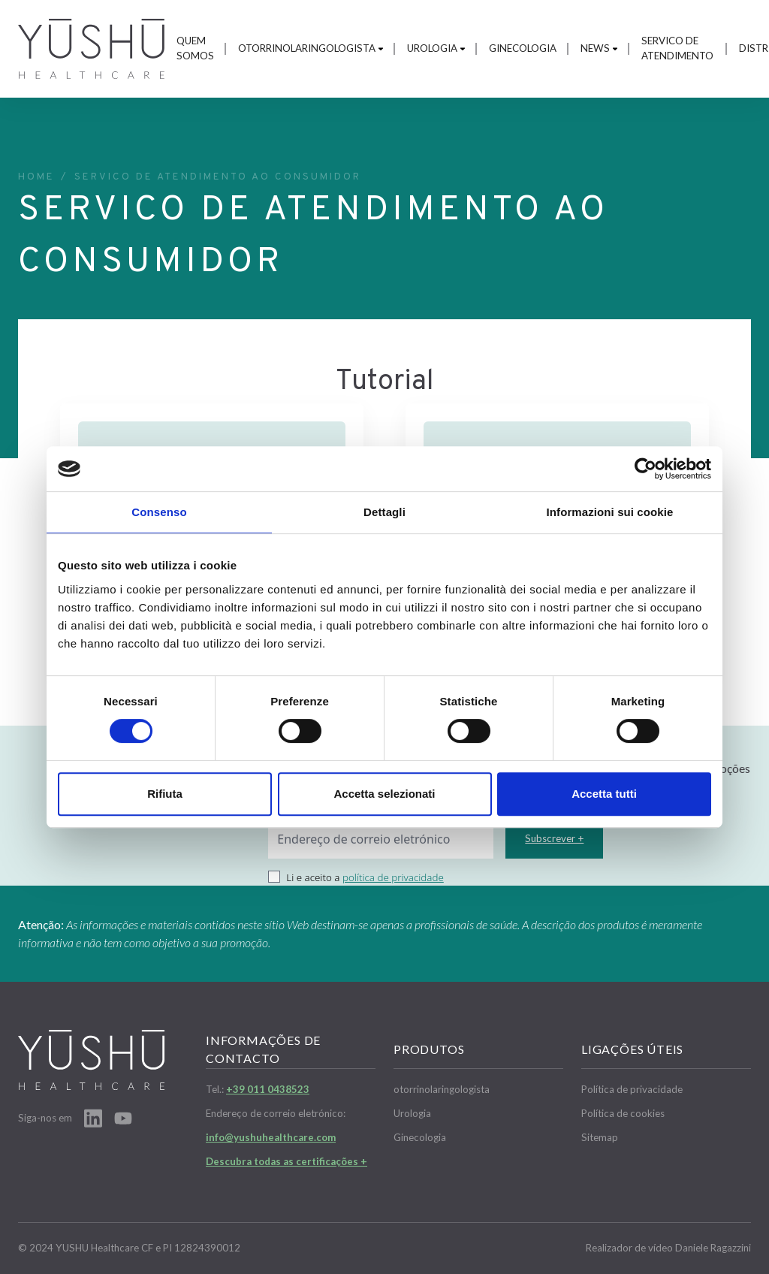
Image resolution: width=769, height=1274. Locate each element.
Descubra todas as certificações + (286, 1161)
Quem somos (195, 48)
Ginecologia (522, 48)
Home (36, 177)
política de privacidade (393, 877)
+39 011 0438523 (267, 1089)
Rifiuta (164, 793)
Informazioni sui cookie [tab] (610, 512)
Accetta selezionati (384, 793)
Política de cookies (623, 1113)
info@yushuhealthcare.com (271, 1137)
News (599, 48)
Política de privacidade (632, 1089)
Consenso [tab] (158, 512)
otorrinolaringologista (310, 48)
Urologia (436, 48)
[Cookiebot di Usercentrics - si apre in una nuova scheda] (645, 468)
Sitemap (599, 1137)
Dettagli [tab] (384, 512)
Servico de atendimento (677, 48)
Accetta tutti (604, 793)
